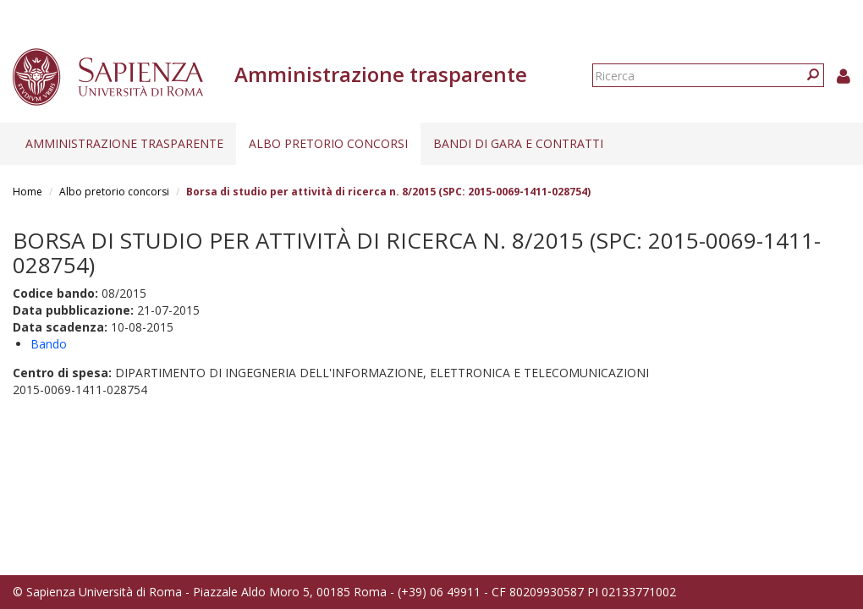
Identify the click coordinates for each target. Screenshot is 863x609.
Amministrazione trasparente (124, 143)
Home (27, 191)
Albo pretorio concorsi (328, 143)
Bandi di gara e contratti (518, 143)
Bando (48, 344)
